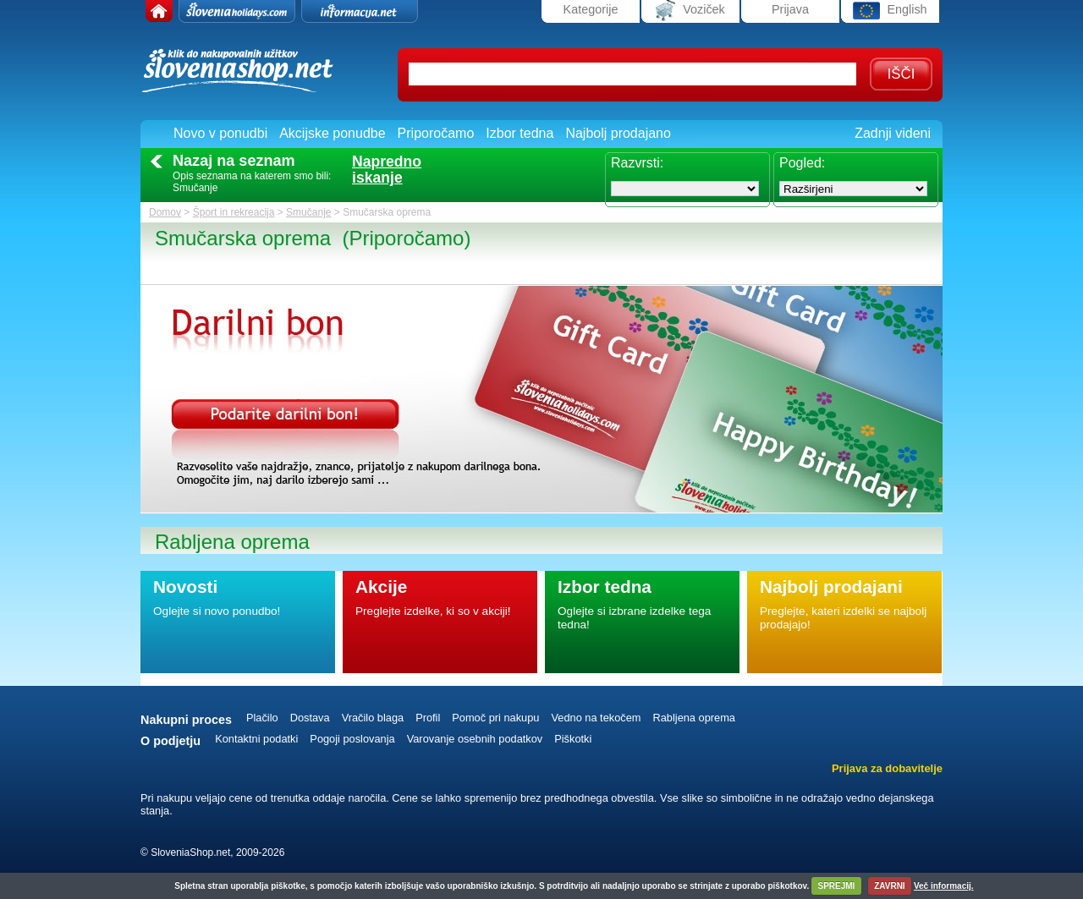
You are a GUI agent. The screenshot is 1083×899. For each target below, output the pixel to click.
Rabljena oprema (693, 717)
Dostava (310, 717)
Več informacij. (944, 886)
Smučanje (308, 212)
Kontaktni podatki (256, 738)
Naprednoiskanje (386, 170)
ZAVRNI (889, 886)
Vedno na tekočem (595, 717)
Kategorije (590, 9)
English (889, 10)
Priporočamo (436, 133)
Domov (165, 212)
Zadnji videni (893, 133)
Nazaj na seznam (234, 160)
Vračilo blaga (373, 717)
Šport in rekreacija (234, 212)
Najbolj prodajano (618, 133)
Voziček (690, 10)
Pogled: (802, 163)
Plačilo (262, 717)
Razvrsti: (637, 163)
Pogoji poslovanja (352, 738)
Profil (427, 717)
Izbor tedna (519, 133)
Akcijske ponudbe (332, 133)
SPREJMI (836, 886)
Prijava (790, 9)
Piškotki (572, 738)
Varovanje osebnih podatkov (475, 738)
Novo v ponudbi (220, 133)
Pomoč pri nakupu (495, 717)
